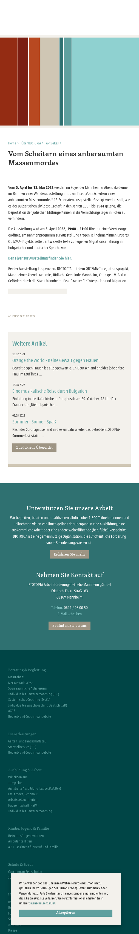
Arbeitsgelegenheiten (23, 800)
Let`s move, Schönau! (23, 794)
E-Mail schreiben (70, 614)
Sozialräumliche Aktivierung (27, 688)
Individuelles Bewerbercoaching (30, 811)
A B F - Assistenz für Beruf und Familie (33, 847)
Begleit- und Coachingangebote (29, 716)
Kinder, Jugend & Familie (28, 828)
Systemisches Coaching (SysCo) (29, 699)
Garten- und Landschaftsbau (27, 741)
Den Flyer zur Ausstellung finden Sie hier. (40, 258)
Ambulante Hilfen (20, 841)
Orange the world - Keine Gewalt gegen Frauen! (56, 360)
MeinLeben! (16, 677)
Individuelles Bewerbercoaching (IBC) (33, 694)
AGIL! (11, 711)
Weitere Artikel (29, 344)
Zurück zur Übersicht (34, 447)
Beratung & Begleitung (27, 670)
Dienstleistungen (22, 734)
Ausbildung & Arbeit (25, 770)
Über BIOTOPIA (31, 143)
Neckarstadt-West (20, 683)
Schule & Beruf (20, 864)
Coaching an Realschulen (25, 872)
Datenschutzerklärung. (42, 903)
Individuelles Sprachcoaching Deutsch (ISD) (37, 705)
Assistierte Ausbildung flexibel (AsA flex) (34, 788)
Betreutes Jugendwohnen (26, 836)
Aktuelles (52, 143)
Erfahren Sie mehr (69, 554)
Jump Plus (15, 783)
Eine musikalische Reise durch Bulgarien (49, 391)
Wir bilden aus (17, 777)
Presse (12, 930)
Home (12, 143)
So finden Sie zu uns (69, 625)
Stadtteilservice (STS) (22, 747)
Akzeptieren (65, 913)
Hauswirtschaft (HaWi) (23, 805)
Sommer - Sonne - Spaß (34, 422)
